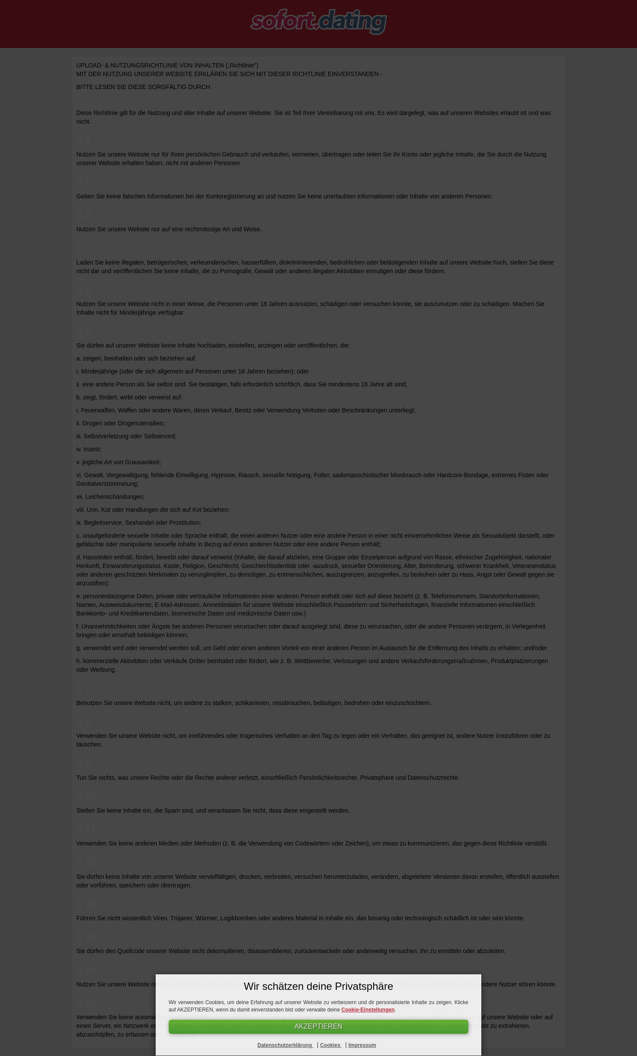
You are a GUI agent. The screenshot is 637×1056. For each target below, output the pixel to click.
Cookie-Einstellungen (368, 1009)
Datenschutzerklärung (285, 1045)
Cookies (331, 1045)
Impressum (362, 1045)
